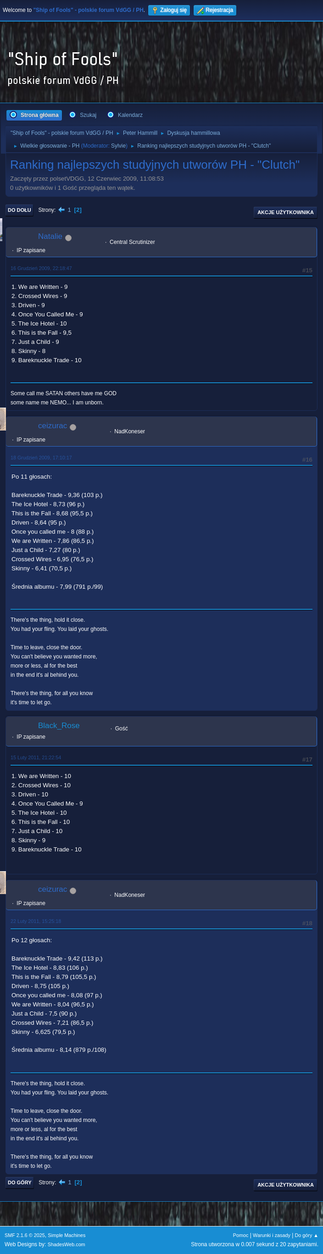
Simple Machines (66, 1235)
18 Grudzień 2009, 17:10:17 (41, 457)
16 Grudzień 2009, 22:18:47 (41, 268)
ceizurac (52, 425)
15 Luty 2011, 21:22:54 (36, 757)
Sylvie (118, 146)
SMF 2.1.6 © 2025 (25, 1235)
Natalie (50, 236)
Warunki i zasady (271, 1235)
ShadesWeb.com (66, 1244)
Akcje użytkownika (285, 212)
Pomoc (241, 1235)
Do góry (20, 1182)
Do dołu (19, 210)
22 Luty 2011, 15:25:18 (36, 921)
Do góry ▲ (306, 1235)
